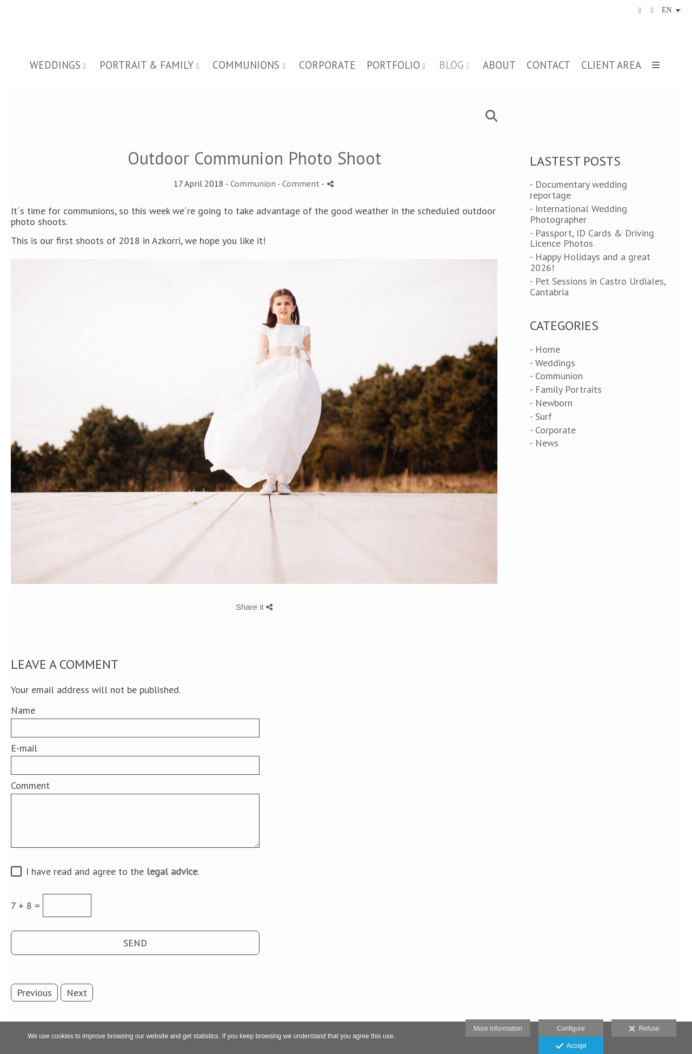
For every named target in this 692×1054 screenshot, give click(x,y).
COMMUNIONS (246, 65)
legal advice (172, 871)
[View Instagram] (652, 10)
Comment (30, 785)
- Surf (541, 416)
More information (498, 1028)
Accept (571, 1046)
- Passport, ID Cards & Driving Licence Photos (592, 238)
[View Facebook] (640, 10)
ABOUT (499, 65)
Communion (253, 183)
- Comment (299, 183)
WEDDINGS (55, 65)
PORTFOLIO (393, 65)
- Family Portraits (566, 389)
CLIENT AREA (611, 65)
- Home (545, 349)
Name (23, 710)
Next (76, 992)
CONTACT (548, 65)
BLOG (451, 65)
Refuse (644, 1029)
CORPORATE (327, 65)
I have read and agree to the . (110, 872)
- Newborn (551, 403)
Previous (34, 992)
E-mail (24, 748)
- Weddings (552, 363)
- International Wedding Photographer (578, 214)
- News (544, 443)
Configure (571, 1028)
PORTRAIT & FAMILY (146, 65)
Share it (254, 606)
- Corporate (553, 430)
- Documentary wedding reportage (578, 189)
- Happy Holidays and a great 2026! (590, 262)
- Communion (556, 376)
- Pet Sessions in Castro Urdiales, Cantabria (598, 286)
